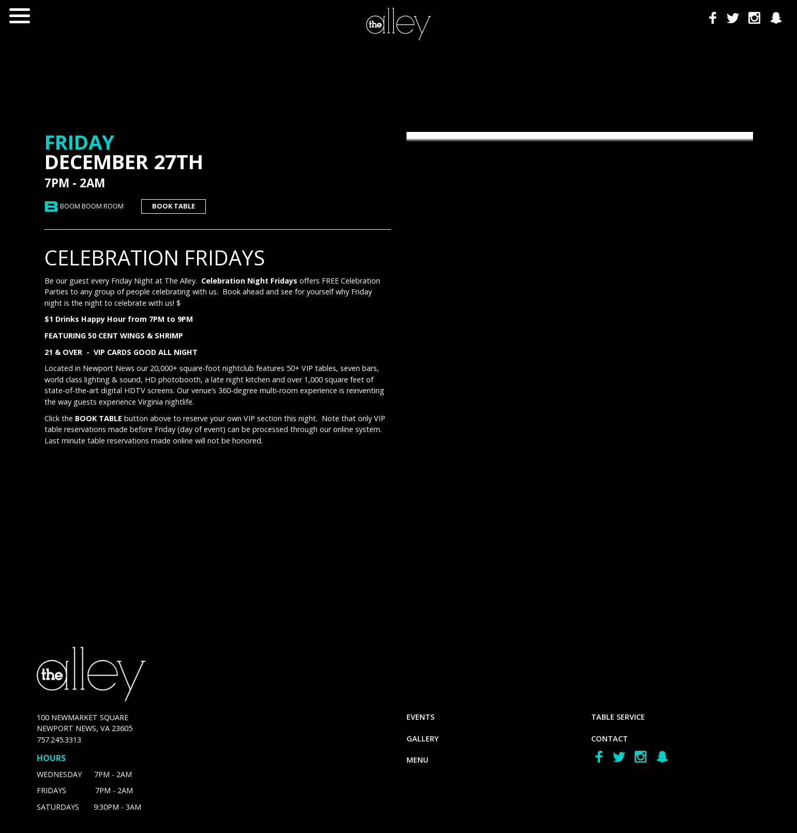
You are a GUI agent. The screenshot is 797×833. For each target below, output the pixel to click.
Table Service (618, 717)
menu (417, 760)
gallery (423, 738)
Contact (609, 738)
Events (420, 717)
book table (173, 206)
